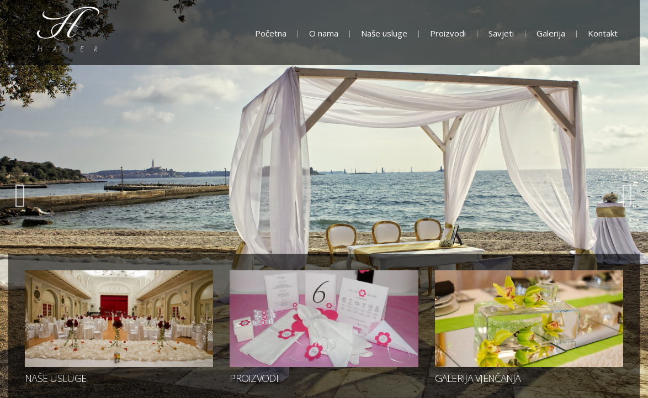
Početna (270, 33)
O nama (323, 33)
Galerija (551, 33)
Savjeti (501, 33)
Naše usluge (384, 33)
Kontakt (603, 33)
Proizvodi (448, 33)
